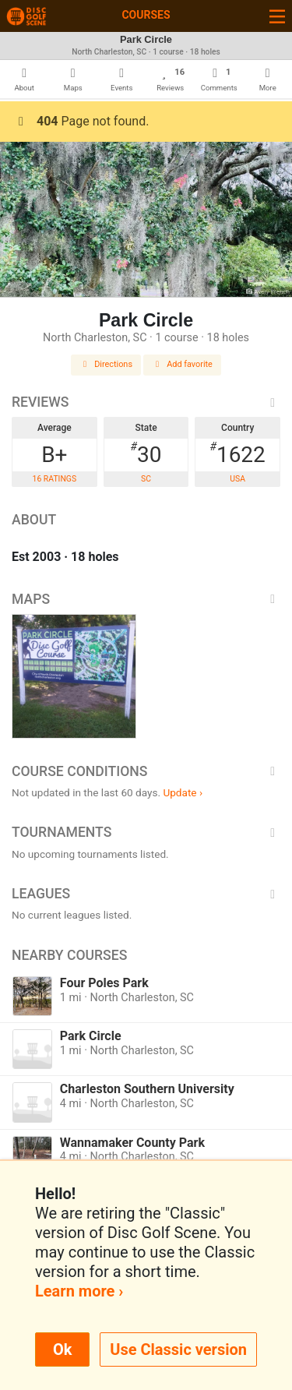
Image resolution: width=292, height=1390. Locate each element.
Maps (146, 599)
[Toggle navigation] (277, 16)
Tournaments (146, 832)
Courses (145, 15)
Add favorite (182, 364)
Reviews (146, 402)
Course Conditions (146, 771)
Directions (105, 364)
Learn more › (79, 1291)
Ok (62, 1349)
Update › (182, 792)
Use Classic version (178, 1349)
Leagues (146, 893)
